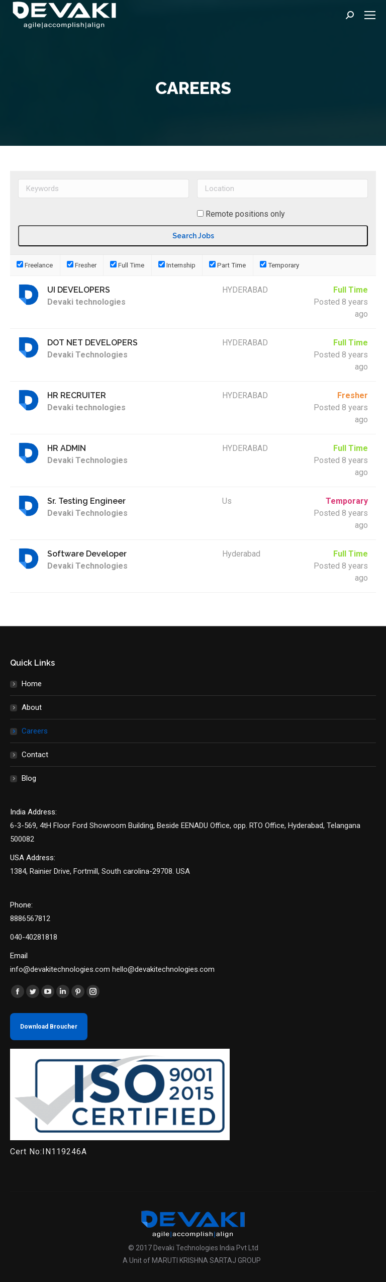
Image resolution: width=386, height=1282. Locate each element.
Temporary (279, 265)
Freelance (35, 265)
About (32, 707)
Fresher (81, 265)
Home (32, 683)
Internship (177, 265)
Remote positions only (245, 214)
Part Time (227, 265)
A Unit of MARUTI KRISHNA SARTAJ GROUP (192, 1260)
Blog (29, 778)
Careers (35, 731)
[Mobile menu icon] (370, 15)
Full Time (127, 265)
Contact (35, 754)
